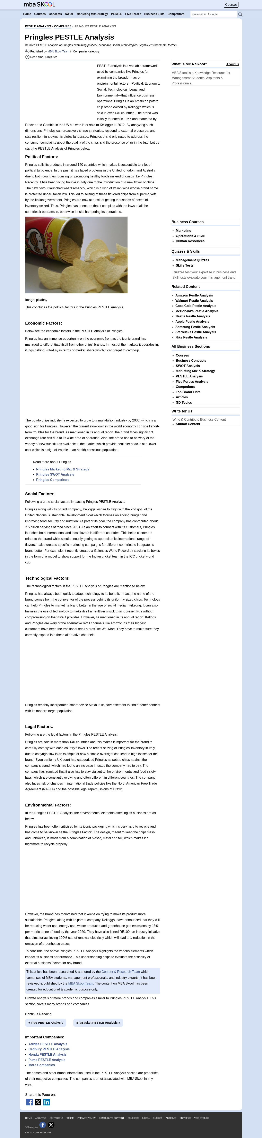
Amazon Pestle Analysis (194, 295)
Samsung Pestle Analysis (195, 327)
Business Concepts (191, 360)
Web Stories (201, 1118)
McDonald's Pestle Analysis (196, 311)
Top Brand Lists (188, 392)
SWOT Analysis (188, 366)
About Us (232, 64)
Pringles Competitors (52, 480)
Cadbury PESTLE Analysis (49, 1049)
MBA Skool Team (58, 51)
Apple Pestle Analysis (192, 321)
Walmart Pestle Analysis (194, 300)
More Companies (41, 1065)
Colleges (133, 1118)
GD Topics (184, 402)
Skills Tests (185, 265)
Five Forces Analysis (192, 381)
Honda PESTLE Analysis (47, 1054)
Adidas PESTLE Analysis (47, 1044)
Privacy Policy (86, 1118)
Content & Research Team (121, 971)
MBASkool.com (43, 1132)
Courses (231, 4)
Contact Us (56, 1118)
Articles (182, 397)
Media (146, 1118)
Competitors (185, 386)
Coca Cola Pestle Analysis (195, 306)
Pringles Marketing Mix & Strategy (62, 469)
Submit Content (188, 424)
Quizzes (157, 1118)
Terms (70, 1118)
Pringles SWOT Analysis (55, 474)
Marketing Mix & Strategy (195, 371)
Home (28, 1118)
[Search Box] (213, 14)
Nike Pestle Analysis (191, 337)
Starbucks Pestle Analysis (195, 332)
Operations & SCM (190, 236)
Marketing (183, 230)
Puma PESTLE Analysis (46, 1060)
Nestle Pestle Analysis (192, 316)
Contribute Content (111, 1118)
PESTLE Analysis (189, 376)
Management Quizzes (192, 260)
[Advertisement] (59, 92)
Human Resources (190, 241)
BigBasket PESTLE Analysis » (98, 1022)
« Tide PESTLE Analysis (45, 1022)
